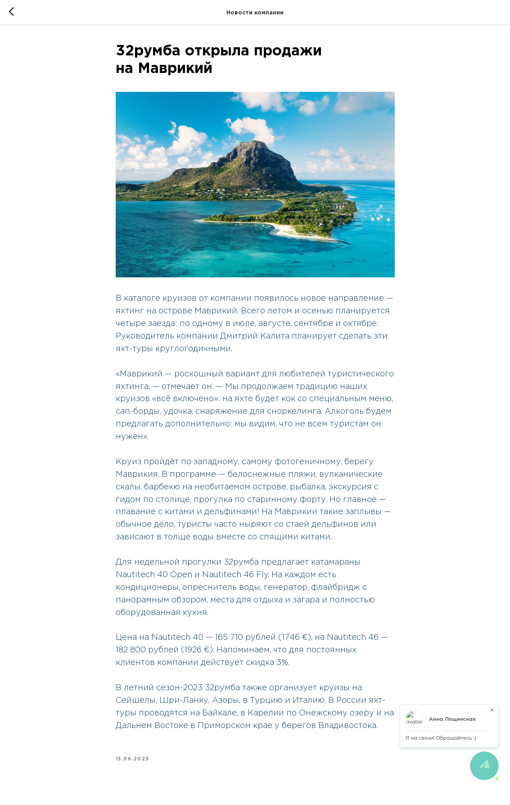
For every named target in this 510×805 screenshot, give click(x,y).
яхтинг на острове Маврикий (176, 311)
